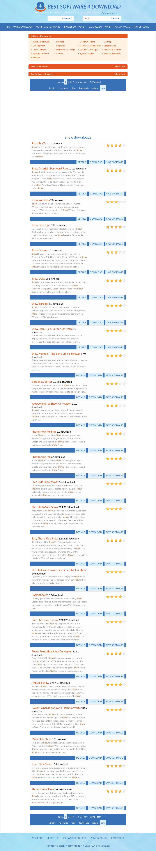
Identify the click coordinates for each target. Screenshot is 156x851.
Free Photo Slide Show (45, 619)
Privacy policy (99, 838)
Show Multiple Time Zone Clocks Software (57, 353)
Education (60, 45)
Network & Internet (112, 49)
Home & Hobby (39, 49)
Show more (120, 66)
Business (60, 41)
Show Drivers (40, 250)
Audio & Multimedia (41, 41)
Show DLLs (38, 278)
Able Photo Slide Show (45, 506)
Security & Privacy (41, 53)
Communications (87, 41)
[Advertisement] (53, 112)
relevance (63, 87)
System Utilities (87, 53)
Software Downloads (19, 26)
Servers (59, 53)
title (73, 87)
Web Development (112, 53)
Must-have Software (47, 26)
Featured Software (99, 26)
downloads (84, 87)
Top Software (123, 26)
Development (39, 45)
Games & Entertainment (90, 45)
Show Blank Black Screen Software (52, 328)
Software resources (74, 838)
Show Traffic (39, 143)
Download (95, 162)
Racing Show (39, 594)
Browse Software (74, 26)
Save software (114, 162)
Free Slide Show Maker (45, 481)
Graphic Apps (110, 45)
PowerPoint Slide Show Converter (52, 651)
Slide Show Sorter (42, 381)
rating (95, 87)
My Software (142, 26)
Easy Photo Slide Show (45, 538)
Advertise (36, 838)
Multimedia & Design (65, 49)
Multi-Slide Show (41, 738)
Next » (86, 81)
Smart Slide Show (42, 764)
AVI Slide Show (40, 682)
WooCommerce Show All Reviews (52, 403)
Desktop (108, 41)
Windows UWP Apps (89, 49)
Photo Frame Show (43, 789)
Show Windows (41, 199)
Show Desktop (40, 225)
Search (114, 18)
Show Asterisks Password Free (50, 168)
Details (80, 162)
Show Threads (40, 303)
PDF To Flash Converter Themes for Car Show (59, 569)
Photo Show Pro (41, 456)
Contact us (119, 838)
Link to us (52, 838)
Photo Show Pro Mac (44, 431)
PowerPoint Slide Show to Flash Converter (57, 707)
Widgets (36, 57)
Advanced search (110, 13)
